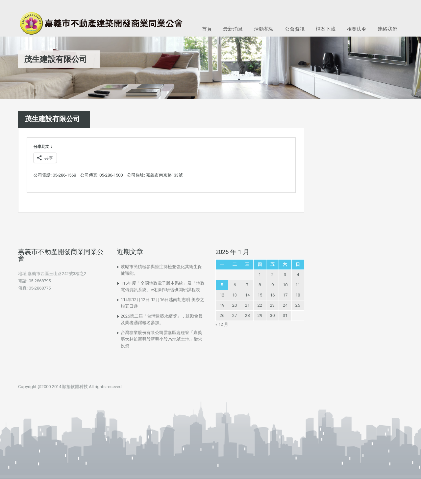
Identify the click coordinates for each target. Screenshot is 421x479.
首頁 (207, 29)
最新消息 (233, 29)
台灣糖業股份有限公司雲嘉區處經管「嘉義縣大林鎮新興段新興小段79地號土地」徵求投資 (161, 339)
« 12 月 (221, 324)
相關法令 (356, 29)
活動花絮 (264, 29)
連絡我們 (387, 29)
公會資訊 (295, 29)
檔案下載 (325, 29)
